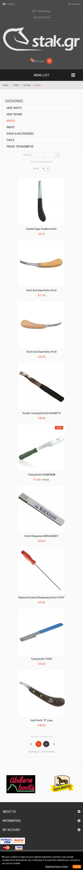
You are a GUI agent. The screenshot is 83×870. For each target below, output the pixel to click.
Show (36, 168)
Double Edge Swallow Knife (41, 229)
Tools (10, 140)
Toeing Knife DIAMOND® (41, 474)
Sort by (27, 154)
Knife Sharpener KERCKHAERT (42, 536)
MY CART (37, 60)
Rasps (10, 127)
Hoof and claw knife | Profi (42, 290)
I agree (77, 866)
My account (11, 830)
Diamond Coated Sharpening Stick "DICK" (41, 597)
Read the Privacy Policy (56, 866)
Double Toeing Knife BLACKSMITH (41, 413)
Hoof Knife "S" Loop (42, 720)
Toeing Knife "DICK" (42, 659)
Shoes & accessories (20, 133)
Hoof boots (14, 108)
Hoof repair (14, 114)
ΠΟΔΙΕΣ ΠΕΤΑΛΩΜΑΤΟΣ (20, 146)
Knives (10, 120)
